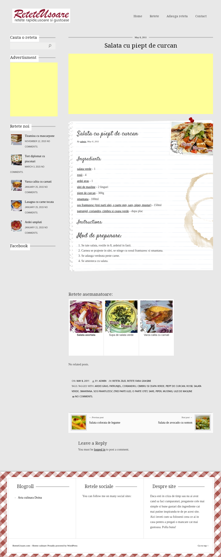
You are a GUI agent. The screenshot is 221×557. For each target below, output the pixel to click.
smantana (82, 199)
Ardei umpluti (33, 222)
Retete (154, 16)
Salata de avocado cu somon (175, 422)
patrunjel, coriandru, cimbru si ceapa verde (103, 211)
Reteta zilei (119, 381)
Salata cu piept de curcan (140, 45)
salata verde (84, 169)
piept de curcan (86, 193)
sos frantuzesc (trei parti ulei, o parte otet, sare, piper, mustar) (114, 205)
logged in (100, 449)
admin (83, 141)
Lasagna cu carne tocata (39, 201)
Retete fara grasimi (139, 381)
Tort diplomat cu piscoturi (35, 159)
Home (138, 16)
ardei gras (83, 181)
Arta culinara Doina (30, 497)
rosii (79, 175)
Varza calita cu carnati (38, 181)
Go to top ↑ (203, 545)
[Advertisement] (144, 84)
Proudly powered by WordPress (62, 545)
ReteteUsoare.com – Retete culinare (41, 16)
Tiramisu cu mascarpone (39, 136)
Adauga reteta (177, 16)
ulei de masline (86, 187)
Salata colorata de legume (104, 422)
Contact (201, 16)
